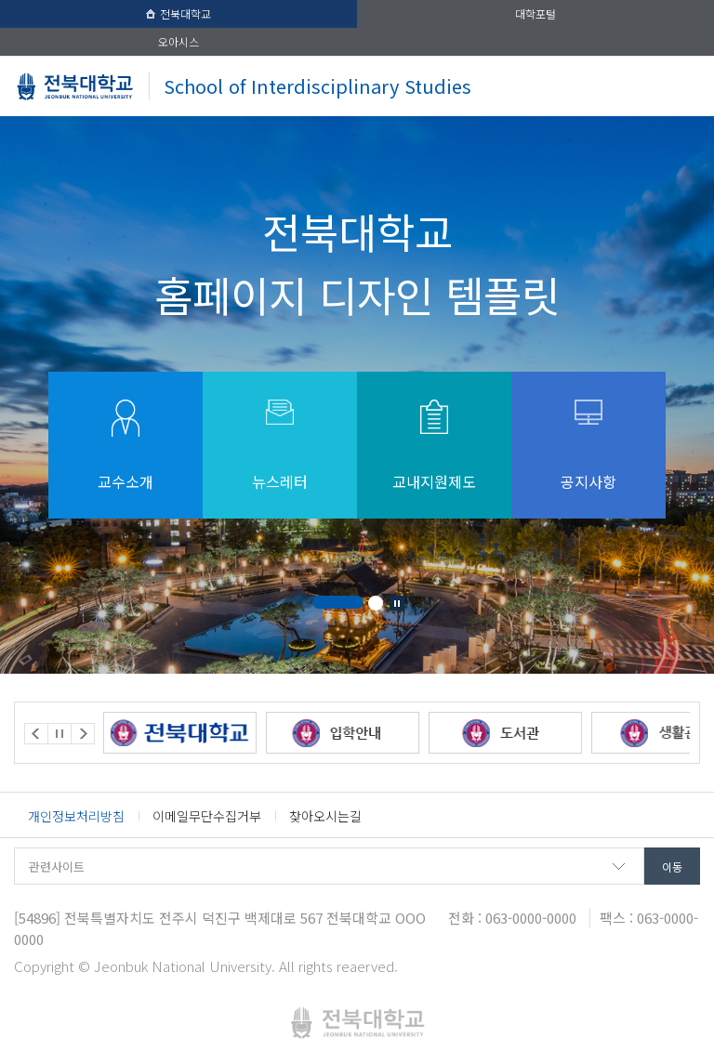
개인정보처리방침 (76, 816)
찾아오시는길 (325, 816)
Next (83, 733)
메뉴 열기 (680, 86)
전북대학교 (178, 13)
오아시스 (178, 41)
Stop (397, 603)
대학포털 (535, 13)
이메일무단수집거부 (206, 816)
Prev (36, 733)
